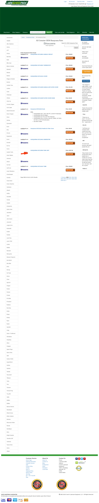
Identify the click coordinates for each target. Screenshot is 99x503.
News (43, 466)
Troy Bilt (9, 394)
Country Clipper (10, 104)
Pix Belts (9, 298)
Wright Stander (10, 435)
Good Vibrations (10, 171)
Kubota (8, 234)
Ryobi (8, 324)
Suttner (8, 365)
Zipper (8, 451)
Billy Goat (9, 63)
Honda (8, 199)
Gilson (8, 161)
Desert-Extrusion (11, 110)
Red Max (9, 308)
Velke (8, 397)
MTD (8, 266)
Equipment (9, 136)
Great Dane (9, 180)
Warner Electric (10, 406)
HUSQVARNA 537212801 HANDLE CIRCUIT (42, 54)
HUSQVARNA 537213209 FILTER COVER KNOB (43, 98)
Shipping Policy (29, 471)
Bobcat (8, 72)
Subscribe (84, 32)
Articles (27, 467)
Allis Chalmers (10, 44)
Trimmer (9, 387)
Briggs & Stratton (11, 79)
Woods (8, 425)
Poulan (8, 295)
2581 (70, 177)
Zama (8, 448)
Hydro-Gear (9, 209)
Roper (8, 314)
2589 (75, 178)
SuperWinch (10, 362)
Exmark (8, 142)
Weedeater (9, 409)
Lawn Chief (9, 241)
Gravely (8, 177)
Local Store (45, 469)
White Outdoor (10, 416)
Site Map (28, 474)
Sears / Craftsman (11, 333)
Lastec (8, 244)
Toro (8, 384)
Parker (8, 289)
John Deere (9, 219)
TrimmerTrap (10, 390)
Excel (8, 139)
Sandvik (9, 327)
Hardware (9, 187)
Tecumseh (9, 374)
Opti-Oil (8, 282)
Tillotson (9, 378)
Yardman (9, 441)
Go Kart (8, 164)
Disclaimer (44, 467)
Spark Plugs (9, 349)
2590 (62, 180)
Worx (8, 432)
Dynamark (9, 123)
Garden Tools (10, 152)
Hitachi (8, 190)
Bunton (8, 82)
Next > (65, 180)
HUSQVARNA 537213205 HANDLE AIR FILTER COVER (44, 87)
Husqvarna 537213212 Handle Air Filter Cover (42, 128)
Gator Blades (10, 155)
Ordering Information (31, 461)
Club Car (9, 101)
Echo (8, 126)
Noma (8, 276)
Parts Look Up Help (59, 32)
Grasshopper (10, 174)
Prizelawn (9, 301)
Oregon (8, 285)
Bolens (8, 75)
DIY (78, 32)
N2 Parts (9, 273)
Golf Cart (9, 168)
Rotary (8, 317)
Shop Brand (7, 32)
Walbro (8, 400)
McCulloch (9, 260)
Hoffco (8, 193)
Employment (45, 464)
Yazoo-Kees (9, 444)
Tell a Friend (86, 81)
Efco (8, 129)
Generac (9, 158)
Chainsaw (9, 94)
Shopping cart (90, 4)
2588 (73, 178)
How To (27, 469)
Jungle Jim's (10, 225)
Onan (8, 279)
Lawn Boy (9, 238)
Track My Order (81, 1)
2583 (75, 177)
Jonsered (9, 222)
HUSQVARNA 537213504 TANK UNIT (40, 150)
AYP (8, 50)
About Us (44, 460)
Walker (8, 403)
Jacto (8, 215)
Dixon (8, 117)
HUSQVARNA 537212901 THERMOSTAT (41, 65)
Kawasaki (9, 228)
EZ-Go (8, 145)
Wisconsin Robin (11, 422)
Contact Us (89, 1)
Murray (8, 269)
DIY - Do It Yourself (30, 475)
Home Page (29, 460)
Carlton (8, 88)
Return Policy (29, 472)
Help (27, 464)
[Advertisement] (49, 19)
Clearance (25, 32)
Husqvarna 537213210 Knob (38, 109)
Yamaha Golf (10, 438)
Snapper (9, 346)
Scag (8, 330)
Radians (9, 304)
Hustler (8, 203)
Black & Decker (10, 66)
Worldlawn (9, 429)
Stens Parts (9, 352)
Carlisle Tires (10, 85)
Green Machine (10, 184)
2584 (62, 178)
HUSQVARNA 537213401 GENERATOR (40, 139)
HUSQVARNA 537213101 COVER (39, 76)
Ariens (8, 47)
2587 (70, 178)
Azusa (8, 53)
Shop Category (16, 32)
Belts (8, 59)
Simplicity (9, 339)
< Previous (63, 177)
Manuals (9, 250)
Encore (8, 133)
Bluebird (9, 69)
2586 (67, 178)
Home (23, 37)
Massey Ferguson (11, 257)
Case (8, 91)
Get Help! (87, 71)
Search (49, 32)
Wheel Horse (10, 413)
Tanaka (8, 371)
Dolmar (8, 120)
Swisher (9, 368)
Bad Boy (9, 56)
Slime (8, 343)
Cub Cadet (9, 107)
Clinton (8, 98)
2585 (64, 178)
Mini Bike (9, 263)
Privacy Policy (29, 466)
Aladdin (8, 40)
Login (65, 1)
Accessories (9, 37)
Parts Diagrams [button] (71, 32)
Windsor (9, 419)
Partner (8, 292)
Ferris (8, 149)
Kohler (8, 231)
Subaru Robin (10, 359)
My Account (72, 1)
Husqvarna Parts (30, 37)
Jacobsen (9, 212)
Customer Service (30, 463)
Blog (27, 477)
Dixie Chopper (10, 114)
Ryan (8, 320)
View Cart (91, 32)
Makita (8, 247)
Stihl (8, 355)
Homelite (9, 196)
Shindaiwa (9, 336)
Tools (8, 381)
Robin (8, 311)
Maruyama (9, 254)
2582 (73, 177)
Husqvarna (9, 206)
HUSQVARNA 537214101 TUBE (38, 166)
